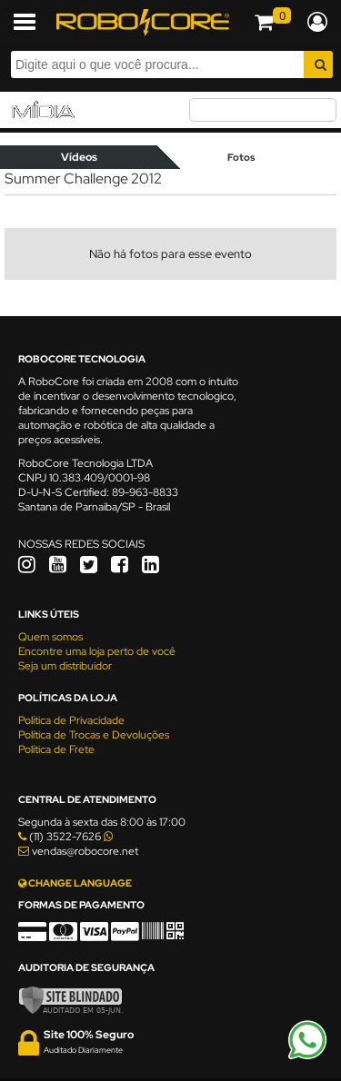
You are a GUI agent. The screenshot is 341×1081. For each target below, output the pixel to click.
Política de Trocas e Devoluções (93, 735)
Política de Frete (56, 749)
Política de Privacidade (71, 720)
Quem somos (50, 637)
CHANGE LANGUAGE (75, 883)
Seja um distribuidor (65, 666)
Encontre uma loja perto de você (97, 651)
